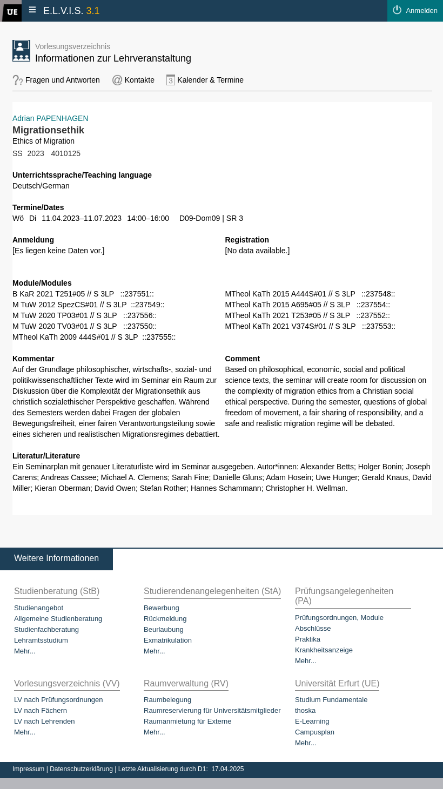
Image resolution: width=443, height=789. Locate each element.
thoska (305, 710)
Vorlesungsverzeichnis (72, 46)
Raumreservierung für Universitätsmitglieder (212, 710)
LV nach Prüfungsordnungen (58, 700)
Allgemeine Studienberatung (58, 619)
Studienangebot (38, 608)
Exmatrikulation (168, 640)
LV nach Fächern (40, 710)
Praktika (307, 639)
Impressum (29, 769)
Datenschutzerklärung (82, 769)
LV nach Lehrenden (44, 721)
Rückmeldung (165, 619)
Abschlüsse (313, 628)
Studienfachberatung (46, 629)
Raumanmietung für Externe (188, 721)
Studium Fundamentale (331, 700)
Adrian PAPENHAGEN (50, 118)
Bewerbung (161, 608)
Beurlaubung (164, 629)
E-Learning (312, 721)
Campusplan (314, 732)
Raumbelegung (167, 700)
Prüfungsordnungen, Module (339, 617)
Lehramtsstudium (41, 640)
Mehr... (25, 651)
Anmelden (422, 10)
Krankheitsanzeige (324, 650)
